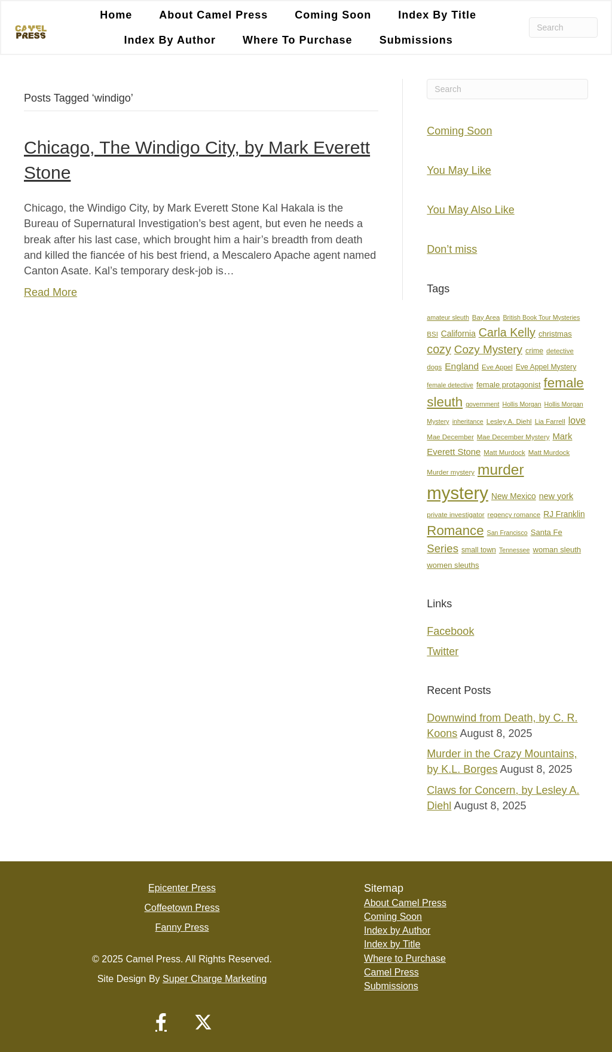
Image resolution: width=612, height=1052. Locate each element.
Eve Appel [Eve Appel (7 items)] (497, 367)
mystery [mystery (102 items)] (457, 493)
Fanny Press (182, 927)
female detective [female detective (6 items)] (450, 385)
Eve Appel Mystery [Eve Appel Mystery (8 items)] (546, 367)
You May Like (459, 170)
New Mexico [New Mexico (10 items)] (513, 496)
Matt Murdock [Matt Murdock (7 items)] (504, 452)
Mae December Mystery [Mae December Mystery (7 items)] (513, 437)
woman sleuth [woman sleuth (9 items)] (557, 549)
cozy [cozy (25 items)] (439, 349)
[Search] (563, 27)
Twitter (442, 652)
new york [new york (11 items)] (556, 496)
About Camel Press (213, 15)
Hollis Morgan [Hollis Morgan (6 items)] (521, 404)
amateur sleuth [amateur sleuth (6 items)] (448, 317)
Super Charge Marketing (215, 979)
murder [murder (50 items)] (501, 469)
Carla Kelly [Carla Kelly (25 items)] (507, 332)
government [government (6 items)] (482, 404)
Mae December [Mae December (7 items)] (450, 437)
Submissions (416, 40)
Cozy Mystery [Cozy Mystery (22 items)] (488, 349)
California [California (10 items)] (458, 333)
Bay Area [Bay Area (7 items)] (486, 317)
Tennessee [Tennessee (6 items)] (514, 549)
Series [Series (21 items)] (442, 548)
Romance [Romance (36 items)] (455, 530)
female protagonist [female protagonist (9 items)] (508, 384)
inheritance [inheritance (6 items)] (468, 421)
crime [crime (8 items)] (534, 351)
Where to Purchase (298, 40)
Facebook (450, 631)
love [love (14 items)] (577, 420)
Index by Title (437, 15)
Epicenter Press (182, 888)
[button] (161, 1022)
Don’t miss (452, 249)
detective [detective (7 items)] (560, 350)
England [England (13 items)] (462, 366)
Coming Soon (333, 15)
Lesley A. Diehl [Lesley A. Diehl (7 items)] (509, 421)
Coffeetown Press (182, 908)
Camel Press (391, 972)
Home (116, 15)
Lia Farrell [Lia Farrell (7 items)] (550, 421)
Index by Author (170, 40)
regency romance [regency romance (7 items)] (514, 514)
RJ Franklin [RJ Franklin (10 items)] (564, 514)
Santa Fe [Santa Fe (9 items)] (546, 532)
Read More (50, 292)
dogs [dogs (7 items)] (434, 367)
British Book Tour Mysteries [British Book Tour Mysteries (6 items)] (541, 317)
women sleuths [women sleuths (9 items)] (453, 565)
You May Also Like (470, 210)
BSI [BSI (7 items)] (432, 334)
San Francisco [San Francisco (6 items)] (507, 532)
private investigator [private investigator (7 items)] (455, 514)
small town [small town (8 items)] (478, 550)
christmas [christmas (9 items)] (555, 333)
